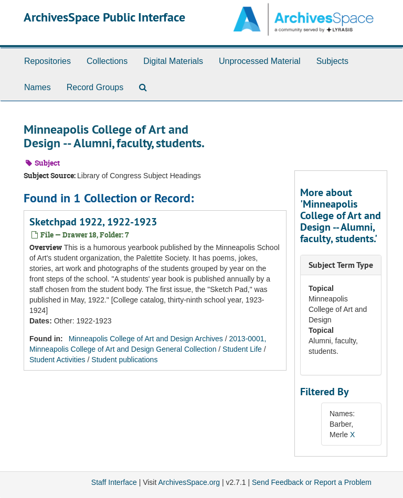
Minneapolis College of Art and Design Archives (146, 338)
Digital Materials (173, 61)
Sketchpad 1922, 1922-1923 (93, 222)
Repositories (47, 61)
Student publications (124, 359)
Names (37, 87)
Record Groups (95, 87)
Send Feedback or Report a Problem (312, 482)
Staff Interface (114, 482)
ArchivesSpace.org (189, 482)
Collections (107, 61)
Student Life (242, 349)
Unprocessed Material (260, 61)
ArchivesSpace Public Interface (104, 17)
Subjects (332, 61)
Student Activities (57, 359)
